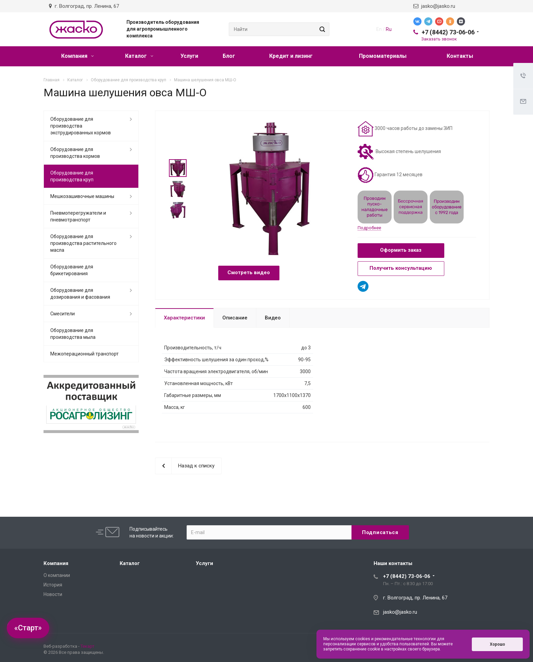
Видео (273, 318)
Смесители (62, 313)
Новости (53, 594)
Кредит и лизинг (291, 56)
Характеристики (184, 318)
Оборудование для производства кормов (75, 153)
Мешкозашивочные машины (82, 196)
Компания (77, 56)
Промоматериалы (383, 56)
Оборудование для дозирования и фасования (80, 293)
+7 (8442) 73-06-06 (448, 32)
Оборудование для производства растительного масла (83, 243)
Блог (229, 56)
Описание (234, 318)
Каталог (139, 56)
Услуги (189, 56)
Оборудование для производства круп (71, 176)
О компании (57, 575)
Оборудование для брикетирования (71, 270)
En (379, 29)
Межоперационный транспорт (84, 354)
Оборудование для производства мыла (73, 334)
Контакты (460, 56)
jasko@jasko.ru (434, 6)
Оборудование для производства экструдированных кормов (80, 125)
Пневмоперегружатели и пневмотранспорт (78, 216)
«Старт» (28, 628)
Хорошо (497, 644)
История (53, 584)
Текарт (87, 646)
